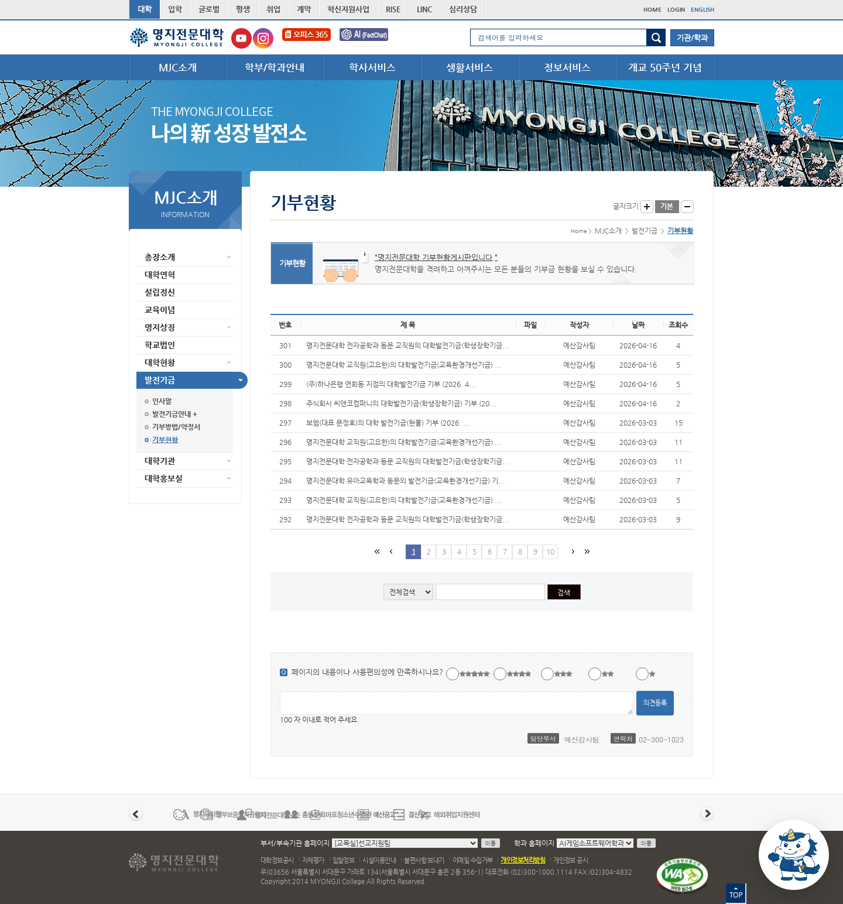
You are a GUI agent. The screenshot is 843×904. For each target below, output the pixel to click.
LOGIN (676, 9)
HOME (652, 9)
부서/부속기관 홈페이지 (295, 843)
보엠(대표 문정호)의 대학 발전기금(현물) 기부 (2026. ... (388, 423)
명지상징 (160, 327)
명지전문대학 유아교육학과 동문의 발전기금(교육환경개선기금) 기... (405, 481)
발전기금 (160, 380)
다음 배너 (707, 814)
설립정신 (160, 292)
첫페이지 (376, 551)
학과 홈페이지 (534, 843)
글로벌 (209, 9)
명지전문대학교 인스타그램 (263, 38)
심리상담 (463, 9)
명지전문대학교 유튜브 (241, 38)
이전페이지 (390, 551)
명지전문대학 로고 (177, 37)
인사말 (162, 401)
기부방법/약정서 (176, 427)
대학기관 (160, 460)
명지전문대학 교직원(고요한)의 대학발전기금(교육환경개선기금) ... (404, 365)
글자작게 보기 (687, 206)
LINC (425, 9)
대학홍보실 (164, 478)
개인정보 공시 (570, 860)
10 (550, 551)
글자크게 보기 (646, 206)
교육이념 (160, 309)
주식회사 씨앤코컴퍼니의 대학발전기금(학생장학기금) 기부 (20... (401, 403)
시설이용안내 (379, 860)
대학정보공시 (277, 860)
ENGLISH (702, 9)
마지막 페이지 (586, 551)
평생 (243, 9)
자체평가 (313, 860)
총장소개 (160, 257)
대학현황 (160, 362)
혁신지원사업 (348, 9)
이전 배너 (136, 814)
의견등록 (655, 703)
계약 (304, 9)
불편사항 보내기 (424, 860)
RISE (393, 9)
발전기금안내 (171, 414)
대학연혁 (160, 274)
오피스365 (306, 38)
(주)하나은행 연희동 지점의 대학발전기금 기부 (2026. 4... (391, 384)
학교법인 (160, 345)
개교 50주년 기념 (665, 67)
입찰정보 (344, 860)
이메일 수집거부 (473, 860)
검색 (656, 37)
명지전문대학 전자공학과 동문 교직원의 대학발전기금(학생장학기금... (407, 345)
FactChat (372, 38)
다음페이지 (572, 551)
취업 (273, 9)
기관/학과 (692, 37)
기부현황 (165, 440)
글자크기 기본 (667, 206)
